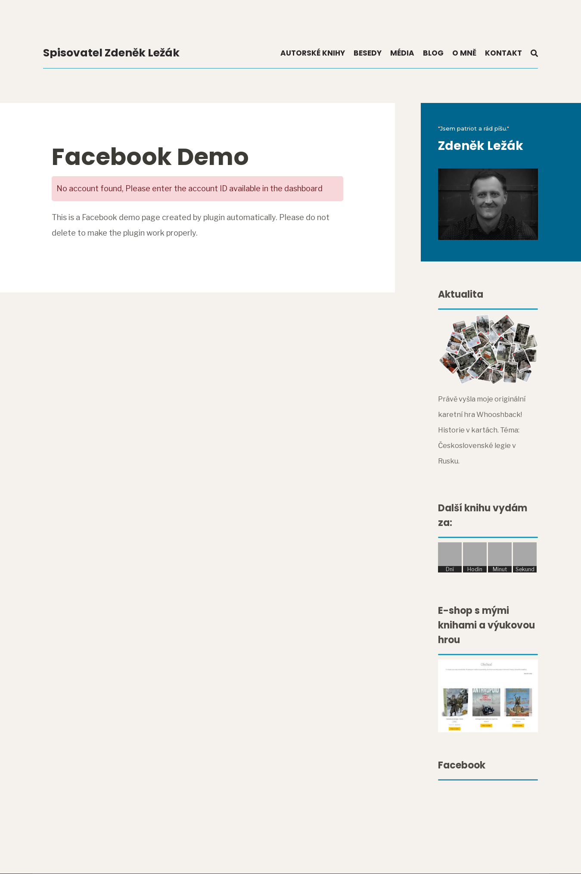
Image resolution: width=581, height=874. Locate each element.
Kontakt (503, 53)
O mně (464, 53)
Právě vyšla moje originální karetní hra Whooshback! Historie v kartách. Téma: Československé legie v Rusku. (481, 430)
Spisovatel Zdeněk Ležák (111, 52)
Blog (433, 53)
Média (402, 53)
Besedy (368, 53)
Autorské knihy (312, 53)
